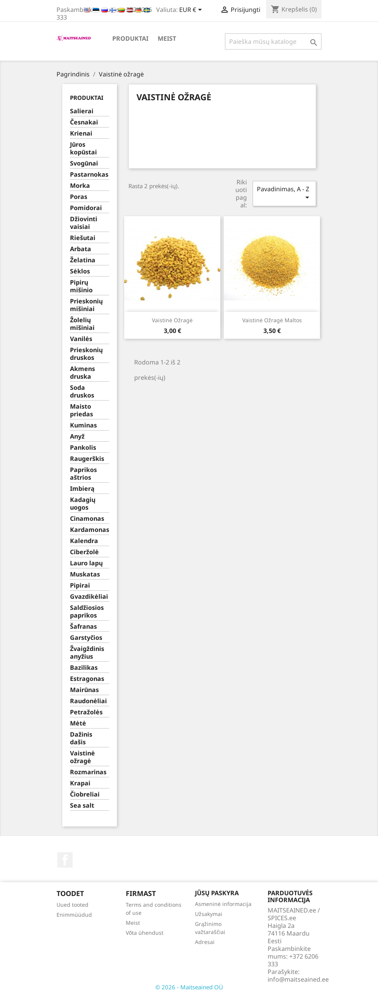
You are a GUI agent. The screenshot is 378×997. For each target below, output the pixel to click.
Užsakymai (208, 914)
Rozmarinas (88, 772)
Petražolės (86, 712)
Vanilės (81, 339)
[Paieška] (273, 41)
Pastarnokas (89, 175)
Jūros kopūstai (83, 148)
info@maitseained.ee (298, 979)
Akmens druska (82, 373)
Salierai (81, 111)
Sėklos (80, 271)
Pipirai (80, 585)
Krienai (81, 133)
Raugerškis (87, 459)
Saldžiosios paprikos (87, 611)
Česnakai (84, 122)
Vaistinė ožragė (82, 757)
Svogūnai (84, 163)
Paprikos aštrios (83, 474)
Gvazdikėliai (89, 597)
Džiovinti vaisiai (83, 223)
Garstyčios (86, 638)
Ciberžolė (84, 552)
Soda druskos (82, 391)
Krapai (80, 783)
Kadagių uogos (82, 504)
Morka (80, 186)
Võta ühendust (144, 932)
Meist (167, 38)
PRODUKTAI (130, 38)
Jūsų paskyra (217, 893)
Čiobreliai (85, 794)
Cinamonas (87, 519)
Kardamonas (89, 530)
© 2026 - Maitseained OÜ (189, 987)
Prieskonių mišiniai (86, 305)
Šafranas (83, 627)
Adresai (205, 942)
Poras (78, 197)
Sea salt (82, 806)
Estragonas (87, 679)
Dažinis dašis (81, 738)
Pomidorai (86, 208)
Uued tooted (72, 904)
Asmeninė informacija (223, 904)
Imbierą (82, 489)
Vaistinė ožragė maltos (272, 320)
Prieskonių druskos (86, 354)
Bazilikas (84, 668)
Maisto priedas (81, 410)
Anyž (77, 436)
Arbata (80, 249)
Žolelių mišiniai (82, 324)
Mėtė (78, 723)
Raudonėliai (88, 701)
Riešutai (82, 238)
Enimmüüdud (74, 914)
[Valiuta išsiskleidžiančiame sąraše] (192, 10)
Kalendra (84, 541)
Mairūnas (84, 690)
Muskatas (85, 574)
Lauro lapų (86, 563)
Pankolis (83, 448)
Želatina (82, 260)
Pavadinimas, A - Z (284, 193)
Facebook (65, 860)
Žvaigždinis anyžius (87, 653)
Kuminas (83, 425)
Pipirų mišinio (81, 286)
